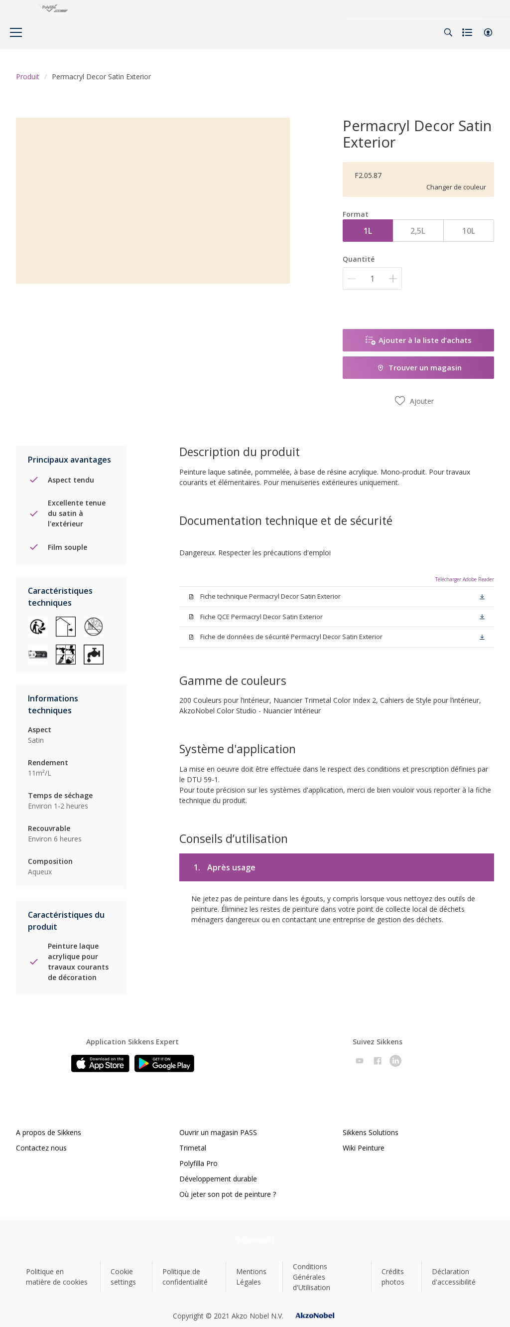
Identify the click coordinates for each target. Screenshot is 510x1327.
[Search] (448, 32)
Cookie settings (123, 1277)
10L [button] (468, 230)
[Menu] (16, 32)
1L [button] (368, 230)
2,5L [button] (417, 230)
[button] (488, 32)
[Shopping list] (468, 32)
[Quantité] (372, 278)
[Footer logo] (255, 1240)
